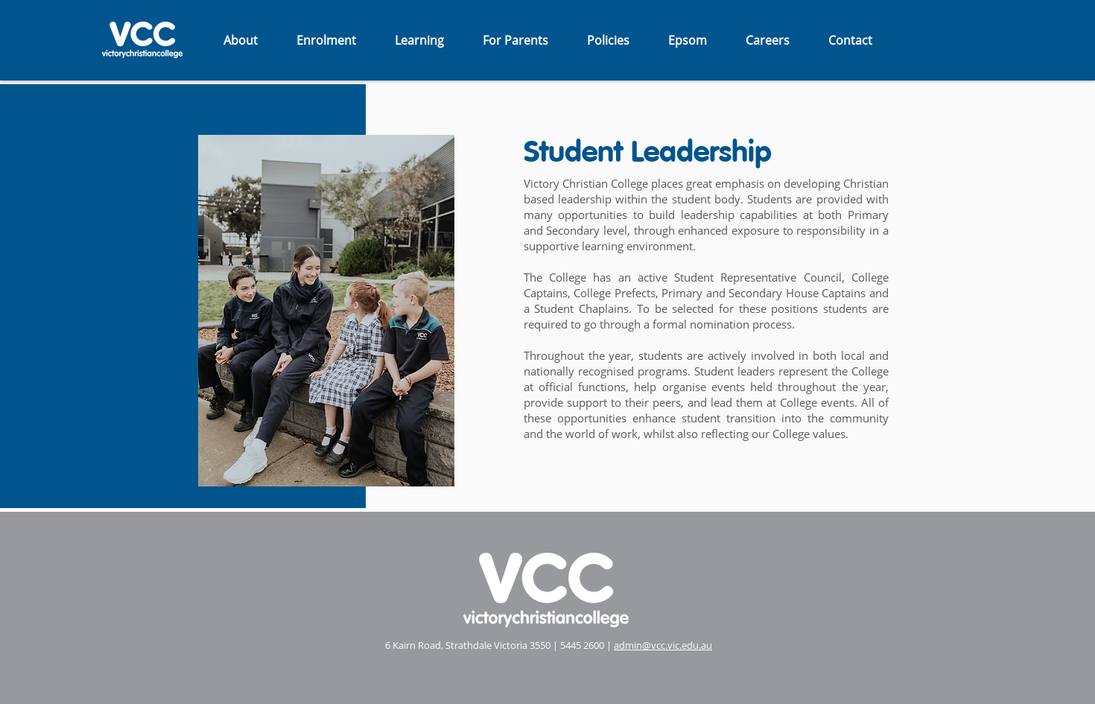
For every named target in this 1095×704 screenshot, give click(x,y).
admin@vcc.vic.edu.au (663, 645)
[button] (240, 40)
